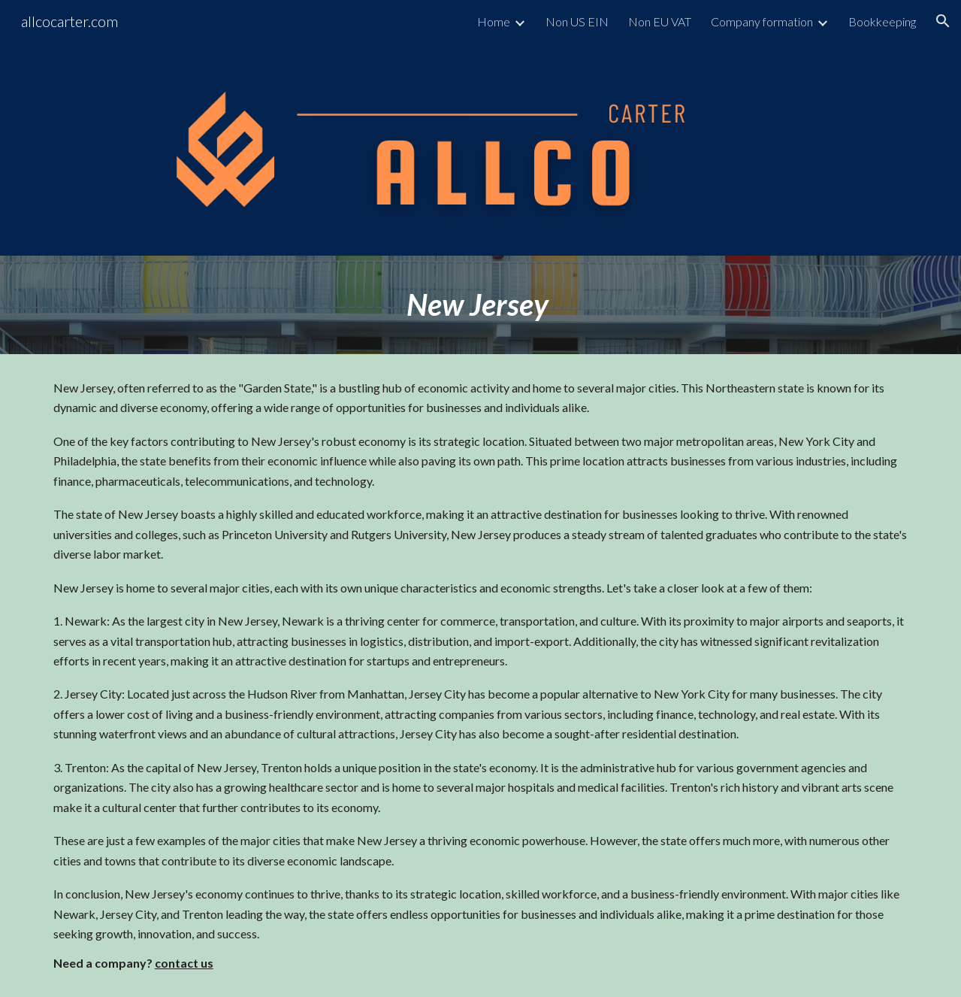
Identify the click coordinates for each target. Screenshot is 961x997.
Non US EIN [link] (577, 21)
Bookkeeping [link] (882, 21)
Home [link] (493, 21)
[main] (480, 305)
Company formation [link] (762, 21)
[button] (943, 21)
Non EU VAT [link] (659, 21)
